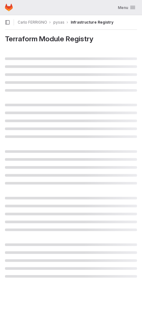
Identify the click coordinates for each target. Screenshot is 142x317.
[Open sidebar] (7, 22)
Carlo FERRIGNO (32, 22)
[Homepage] (8, 7)
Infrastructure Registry (92, 22)
